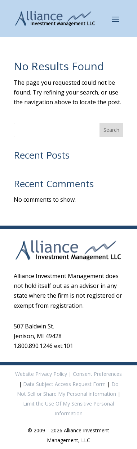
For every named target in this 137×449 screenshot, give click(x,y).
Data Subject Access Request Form (64, 384)
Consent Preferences (97, 373)
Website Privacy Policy (41, 373)
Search (111, 129)
